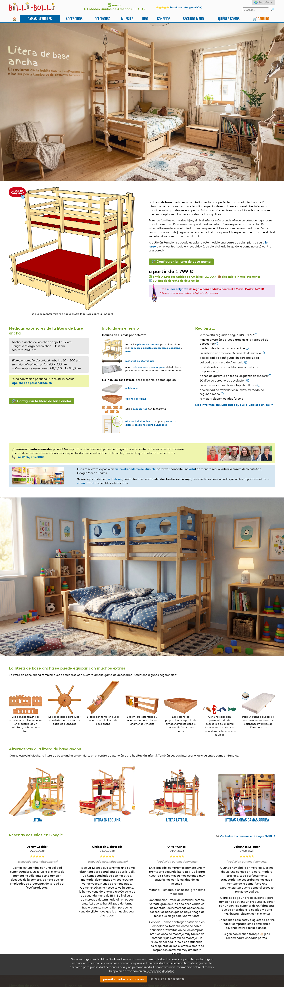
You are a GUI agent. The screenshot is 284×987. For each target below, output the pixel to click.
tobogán (95, 716)
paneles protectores (155, 348)
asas (128, 351)
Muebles (127, 18)
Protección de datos (160, 971)
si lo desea (115, 479)
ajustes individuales (137, 421)
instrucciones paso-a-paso (148, 367)
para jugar (74, 716)
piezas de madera (148, 344)
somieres (136, 348)
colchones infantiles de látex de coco (258, 725)
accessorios (140, 408)
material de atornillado (139, 361)
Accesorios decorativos (219, 727)
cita (192, 469)
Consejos (163, 18)
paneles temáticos (28, 716)
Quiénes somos (229, 18)
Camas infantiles (40, 18)
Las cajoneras (180, 716)
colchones (131, 388)
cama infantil (86, 483)
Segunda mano (193, 18)
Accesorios (74, 18)
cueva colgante (177, 289)
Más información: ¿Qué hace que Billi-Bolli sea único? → (234, 404)
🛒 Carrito (261, 18)
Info (145, 18)
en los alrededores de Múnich (135, 469)
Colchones (102, 18)
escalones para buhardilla (151, 424)
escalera (174, 348)
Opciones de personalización (32, 383)
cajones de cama (135, 398)
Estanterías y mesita (142, 723)
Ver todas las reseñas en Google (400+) (247, 836)
